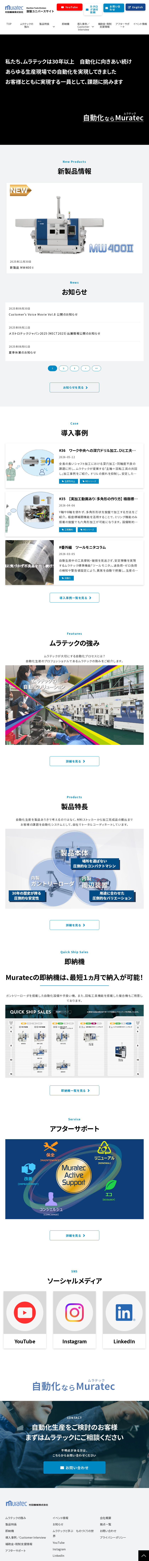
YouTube (71, 7)
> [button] (85, 368)
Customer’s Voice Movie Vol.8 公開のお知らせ (43, 314)
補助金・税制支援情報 (105, 25)
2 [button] (63, 368)
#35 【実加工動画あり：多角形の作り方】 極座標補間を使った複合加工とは (98, 498)
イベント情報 (140, 24)
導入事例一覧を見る (73, 598)
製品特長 (44, 24)
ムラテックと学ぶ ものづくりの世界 (73, 1533)
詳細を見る (73, 761)
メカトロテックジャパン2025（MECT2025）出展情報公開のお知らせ (55, 333)
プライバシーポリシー (113, 1537)
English (137, 7)
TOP (9, 24)
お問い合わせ (115, 8)
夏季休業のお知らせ (22, 352)
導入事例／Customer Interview (83, 26)
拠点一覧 (105, 1524)
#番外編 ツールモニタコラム (82, 547)
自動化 (68, 577)
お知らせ (58, 1524)
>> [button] (96, 368)
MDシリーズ (90, 481)
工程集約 (69, 529)
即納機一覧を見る (73, 1090)
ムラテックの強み (26, 25)
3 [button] (74, 368)
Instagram (59, 1549)
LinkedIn (58, 1555)
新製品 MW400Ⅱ (22, 267)
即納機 (65, 24)
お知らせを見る (73, 387)
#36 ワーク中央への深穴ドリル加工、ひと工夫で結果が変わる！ (97, 450)
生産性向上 (70, 481)
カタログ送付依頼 (94, 9)
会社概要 (105, 1518)
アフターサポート (122, 25)
